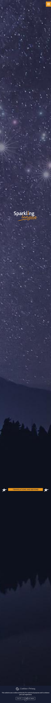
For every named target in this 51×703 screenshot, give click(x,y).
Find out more (29, 698)
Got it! (19, 698)
